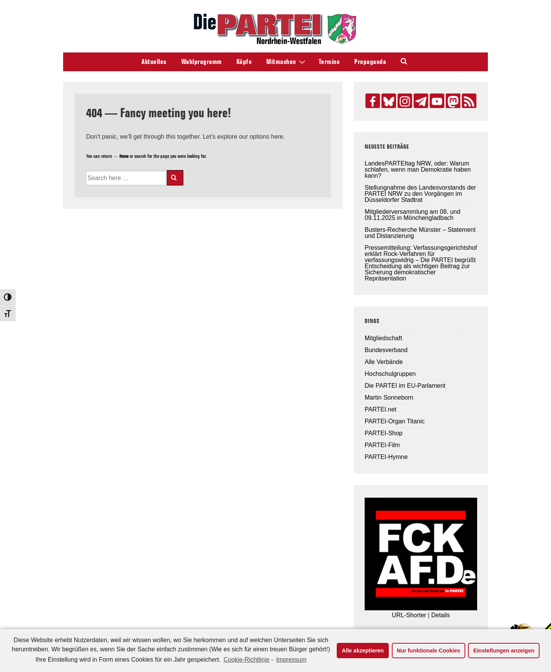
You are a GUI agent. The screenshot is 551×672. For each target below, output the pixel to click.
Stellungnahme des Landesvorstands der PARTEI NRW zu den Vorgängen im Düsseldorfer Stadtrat (420, 193)
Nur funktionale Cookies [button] (428, 650)
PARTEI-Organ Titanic (395, 421)
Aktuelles (154, 61)
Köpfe (244, 61)
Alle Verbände (384, 362)
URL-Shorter (409, 615)
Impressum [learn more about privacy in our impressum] (291, 659)
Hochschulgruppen (390, 373)
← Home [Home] (121, 156)
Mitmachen (286, 61)
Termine (329, 61)
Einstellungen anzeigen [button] (504, 650)
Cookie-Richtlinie (246, 659)
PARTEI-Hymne (386, 457)
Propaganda (370, 61)
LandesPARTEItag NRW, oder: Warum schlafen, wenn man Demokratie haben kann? (418, 169)
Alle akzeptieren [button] (363, 650)
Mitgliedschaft (383, 338)
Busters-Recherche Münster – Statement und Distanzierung (420, 232)
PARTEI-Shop (384, 433)
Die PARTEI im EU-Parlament (405, 385)
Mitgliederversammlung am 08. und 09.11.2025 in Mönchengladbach (412, 214)
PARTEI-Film (382, 445)
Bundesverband (386, 350)
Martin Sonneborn (389, 397)
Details (440, 615)
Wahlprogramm (201, 61)
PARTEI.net (380, 409)
